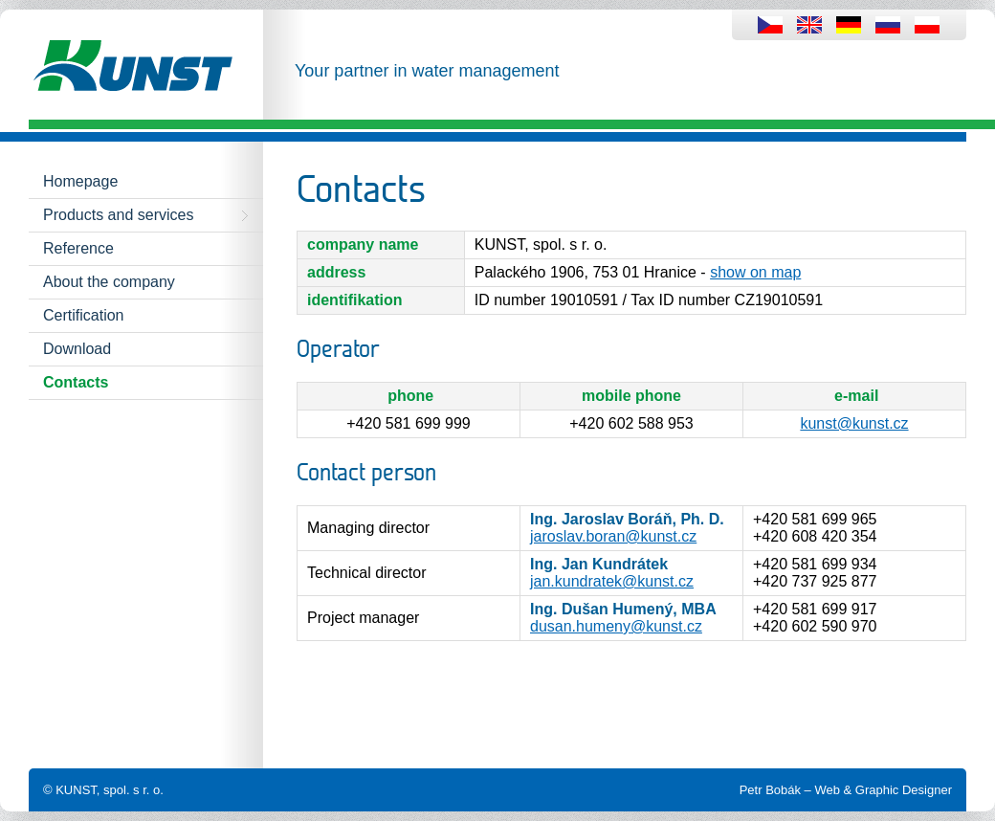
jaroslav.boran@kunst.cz (613, 536)
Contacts (75, 382)
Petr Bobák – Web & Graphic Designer (846, 790)
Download (77, 349)
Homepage (80, 181)
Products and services (118, 215)
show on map (755, 272)
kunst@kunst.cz (854, 423)
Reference (78, 248)
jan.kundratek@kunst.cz (612, 581)
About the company (109, 282)
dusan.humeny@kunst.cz (616, 626)
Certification (83, 315)
